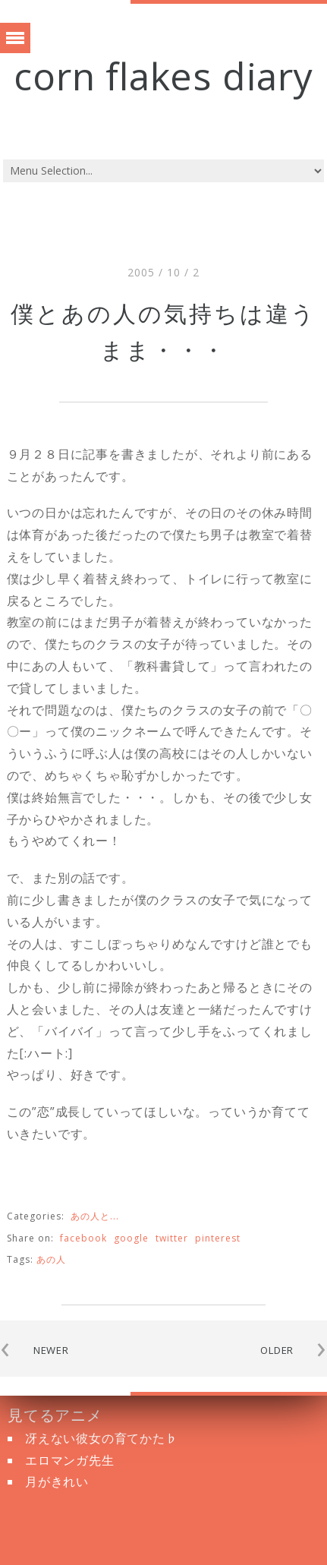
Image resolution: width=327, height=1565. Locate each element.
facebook (83, 1238)
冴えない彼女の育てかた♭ (101, 1438)
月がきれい (57, 1481)
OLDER (277, 1350)
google (131, 1238)
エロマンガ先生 (70, 1460)
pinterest (218, 1238)
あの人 (51, 1259)
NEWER (51, 1350)
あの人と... (95, 1216)
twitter (172, 1238)
